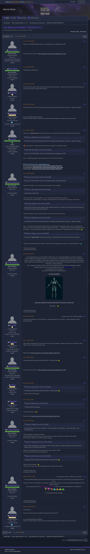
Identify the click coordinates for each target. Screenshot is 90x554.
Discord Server (21, 18)
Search (13, 18)
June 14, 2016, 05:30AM (28, 173)
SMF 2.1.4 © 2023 (9, 551)
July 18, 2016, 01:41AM (28, 420)
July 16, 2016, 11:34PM (28, 316)
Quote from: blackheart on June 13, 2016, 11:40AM (38, 203)
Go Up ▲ (83, 549)
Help (71, 549)
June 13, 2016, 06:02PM (28, 130)
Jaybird (13, 385)
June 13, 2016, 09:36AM (28, 41)
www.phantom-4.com (44, 164)
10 (24, 36)
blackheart (13, 93)
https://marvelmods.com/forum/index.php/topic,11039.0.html (45, 353)
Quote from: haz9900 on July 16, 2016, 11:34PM (37, 424)
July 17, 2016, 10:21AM (28, 383)
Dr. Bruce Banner (13, 182)
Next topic (83, 31)
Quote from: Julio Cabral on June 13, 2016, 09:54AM (38, 189)
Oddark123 (13, 113)
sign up (31, 2)
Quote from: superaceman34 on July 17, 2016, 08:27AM (39, 441)
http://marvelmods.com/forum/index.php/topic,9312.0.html (52, 53)
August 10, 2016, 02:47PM (29, 476)
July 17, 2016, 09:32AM (28, 357)
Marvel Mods (9, 9)
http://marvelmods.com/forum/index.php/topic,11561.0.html (48, 167)
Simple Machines (17, 551)
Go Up (5, 532)
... (17, 36)
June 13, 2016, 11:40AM (28, 83)
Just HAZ (13, 325)
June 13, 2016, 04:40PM (28, 104)
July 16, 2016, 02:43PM (28, 253)
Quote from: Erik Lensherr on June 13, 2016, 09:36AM (38, 149)
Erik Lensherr (13, 50)
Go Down (5, 36)
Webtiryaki (12, 549)
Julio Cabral (13, 69)
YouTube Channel (33, 18)
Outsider (13, 139)
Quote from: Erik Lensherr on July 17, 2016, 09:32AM (38, 386)
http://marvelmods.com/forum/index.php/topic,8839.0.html (47, 169)
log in (25, 2)
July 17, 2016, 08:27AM (28, 340)
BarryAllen (13, 342)
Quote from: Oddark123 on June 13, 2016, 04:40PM (38, 137)
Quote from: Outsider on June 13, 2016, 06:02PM (37, 233)
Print (84, 36)
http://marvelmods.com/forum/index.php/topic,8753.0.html (47, 165)
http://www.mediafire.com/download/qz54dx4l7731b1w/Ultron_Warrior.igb (54, 302)
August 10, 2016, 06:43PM (29, 506)
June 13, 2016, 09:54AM (28, 66)
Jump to (64, 540)
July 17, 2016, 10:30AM (28, 399)
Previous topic (75, 31)
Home (6, 18)
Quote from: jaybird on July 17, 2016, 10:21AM (37, 403)
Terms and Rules (76, 549)
